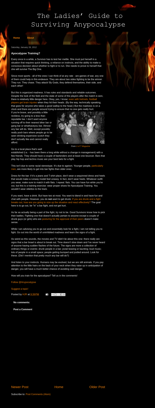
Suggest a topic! (19, 289)
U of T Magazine (83, 146)
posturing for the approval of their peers (63, 219)
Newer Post (19, 387)
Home (16, 38)
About (30, 38)
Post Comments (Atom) (38, 394)
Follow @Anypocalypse (23, 282)
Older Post (97, 387)
